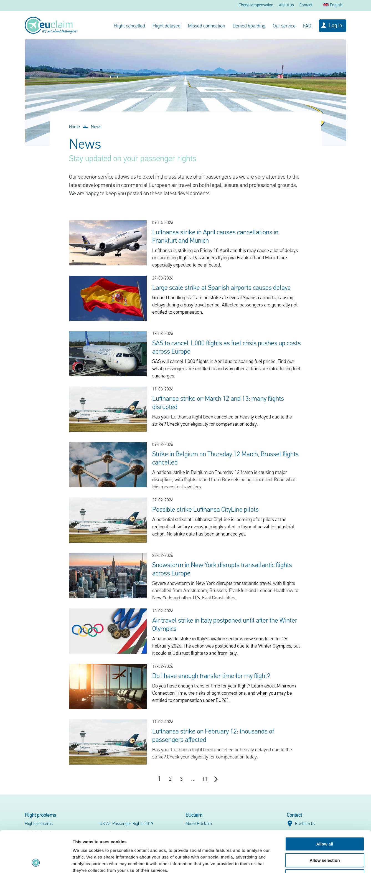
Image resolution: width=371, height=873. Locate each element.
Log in (335, 26)
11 (205, 779)
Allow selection (324, 821)
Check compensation (256, 5)
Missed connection (206, 26)
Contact (305, 5)
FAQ (307, 26)
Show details (291, 862)
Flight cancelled (129, 26)
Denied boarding (249, 26)
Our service (284, 26)
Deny (325, 837)
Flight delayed (167, 26)
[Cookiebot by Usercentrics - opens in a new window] (36, 862)
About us (286, 5)
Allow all (324, 805)
